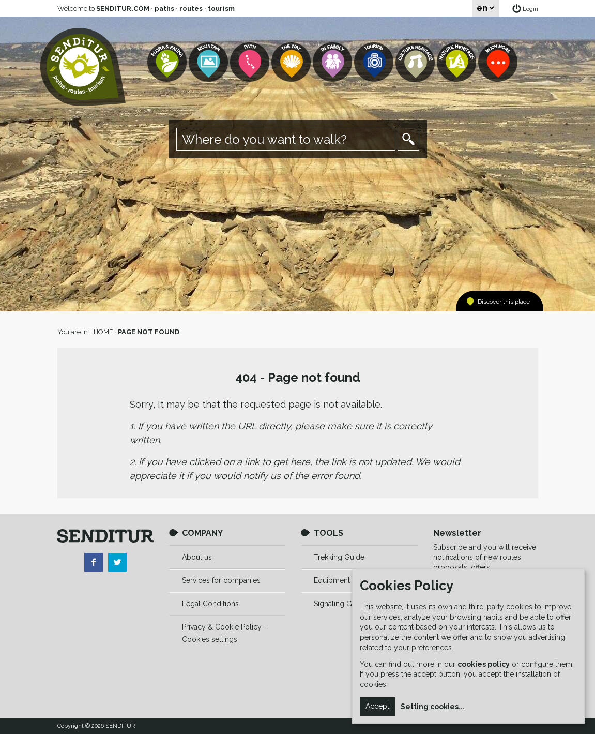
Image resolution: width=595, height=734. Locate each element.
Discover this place (504, 301)
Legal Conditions (210, 604)
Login (530, 8)
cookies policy (483, 664)
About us (197, 557)
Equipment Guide (343, 580)
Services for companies (221, 580)
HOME (103, 332)
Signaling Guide (340, 604)
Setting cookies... (433, 706)
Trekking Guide (339, 557)
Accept (377, 706)
